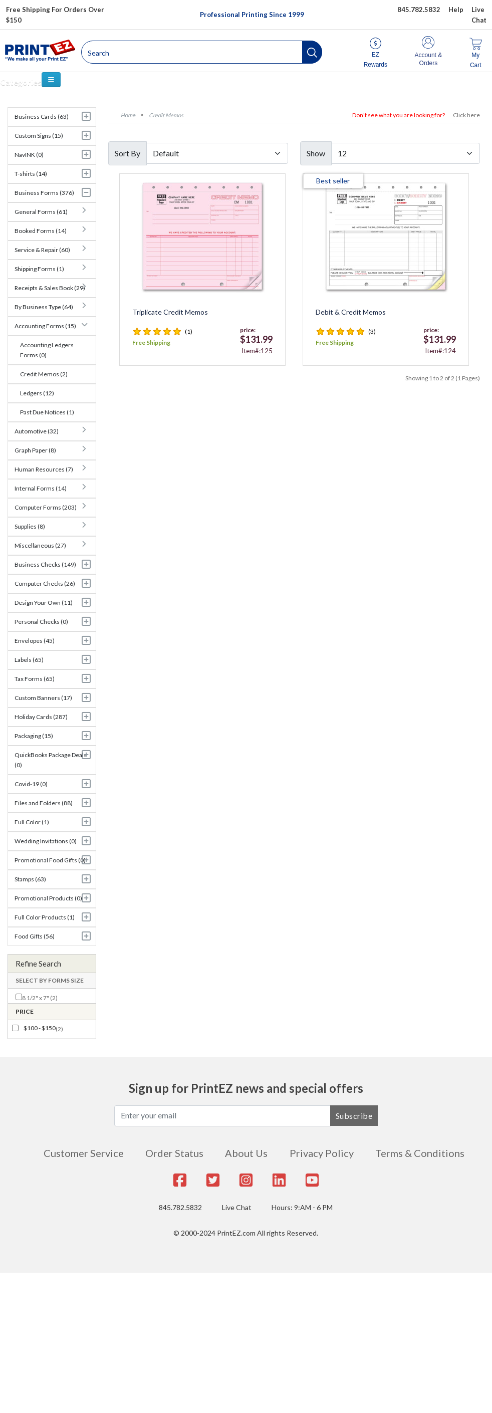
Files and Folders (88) (44, 803)
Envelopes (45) (35, 640)
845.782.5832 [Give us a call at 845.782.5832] (418, 10)
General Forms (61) (41, 211)
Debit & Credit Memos (351, 312)
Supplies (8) (30, 526)
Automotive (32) (37, 431)
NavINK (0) (29, 154)
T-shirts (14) (31, 173)
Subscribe (354, 1115)
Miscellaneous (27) (40, 545)
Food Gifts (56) (35, 936)
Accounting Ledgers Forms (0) (47, 350)
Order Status (174, 1153)
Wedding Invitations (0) (46, 841)
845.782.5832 (180, 1207)
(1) (188, 331)
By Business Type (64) (44, 307)
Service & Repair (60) (42, 250)
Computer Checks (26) (45, 583)
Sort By (127, 153)
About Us (246, 1153)
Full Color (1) (32, 822)
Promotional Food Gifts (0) (50, 860)
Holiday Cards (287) (41, 717)
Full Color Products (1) (45, 917)
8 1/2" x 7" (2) (40, 998)
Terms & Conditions (419, 1153)
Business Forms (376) (44, 192)
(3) (372, 331)
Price (25, 1011)
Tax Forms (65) (35, 678)
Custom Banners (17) (43, 697)
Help (455, 10)
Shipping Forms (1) (39, 269)
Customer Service (84, 1153)
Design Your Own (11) (44, 602)
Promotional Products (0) (48, 898)
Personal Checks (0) (41, 621)
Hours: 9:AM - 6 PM (302, 1207)
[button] (312, 52)
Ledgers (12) (37, 393)
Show (316, 153)
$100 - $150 (40, 1028)
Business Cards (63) (42, 116)
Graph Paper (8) (35, 450)
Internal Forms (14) (41, 488)
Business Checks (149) (45, 564)
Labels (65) (29, 659)
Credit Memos (166, 115)
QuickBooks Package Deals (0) (51, 760)
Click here (466, 115)
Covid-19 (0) (31, 784)
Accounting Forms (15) (45, 326)
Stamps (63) (30, 879)
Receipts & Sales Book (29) (50, 288)
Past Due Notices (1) (47, 412)
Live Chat (237, 1207)
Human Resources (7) (44, 469)
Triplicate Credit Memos (170, 312)
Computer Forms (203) (46, 507)
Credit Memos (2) (44, 374)
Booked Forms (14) (41, 230)
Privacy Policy (322, 1153)
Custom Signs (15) (39, 135)
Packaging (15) (34, 736)
